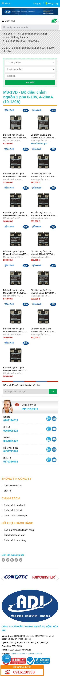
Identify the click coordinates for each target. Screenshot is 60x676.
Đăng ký (37, 3)
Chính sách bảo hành (14, 505)
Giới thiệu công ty (13, 485)
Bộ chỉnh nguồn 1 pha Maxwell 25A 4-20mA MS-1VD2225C (43, 215)
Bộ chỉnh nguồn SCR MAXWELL (22, 41)
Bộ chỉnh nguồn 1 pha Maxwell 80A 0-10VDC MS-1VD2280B (43, 293)
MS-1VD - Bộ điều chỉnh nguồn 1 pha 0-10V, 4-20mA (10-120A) (28, 49)
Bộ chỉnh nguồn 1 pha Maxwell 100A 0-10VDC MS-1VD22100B (14, 293)
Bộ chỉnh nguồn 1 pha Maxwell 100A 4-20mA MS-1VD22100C (43, 138)
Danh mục (10, 20)
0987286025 (10, 420)
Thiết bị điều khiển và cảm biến (32, 33)
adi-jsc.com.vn (35, 653)
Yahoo (48, 418)
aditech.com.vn (18, 653)
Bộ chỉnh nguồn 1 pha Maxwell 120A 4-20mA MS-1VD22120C (15, 138)
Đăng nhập (53, 3)
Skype (54, 418)
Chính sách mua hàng (15, 540)
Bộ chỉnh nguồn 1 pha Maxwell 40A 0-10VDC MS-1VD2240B (15, 332)
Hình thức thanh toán (14, 535)
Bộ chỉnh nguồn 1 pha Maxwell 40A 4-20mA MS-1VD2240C (15, 215)
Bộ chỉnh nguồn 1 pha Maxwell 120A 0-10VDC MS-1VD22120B (42, 254)
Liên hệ (7, 490)
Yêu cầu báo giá (39, 143)
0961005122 (10, 441)
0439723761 (10, 451)
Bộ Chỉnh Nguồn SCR (17, 37)
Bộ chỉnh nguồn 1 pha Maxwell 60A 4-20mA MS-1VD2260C (43, 176)
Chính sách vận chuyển (16, 515)
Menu (7, 3)
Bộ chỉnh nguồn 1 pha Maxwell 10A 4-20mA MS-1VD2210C (15, 254)
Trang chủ (7, 33)
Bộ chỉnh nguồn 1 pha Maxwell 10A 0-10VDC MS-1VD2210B (15, 370)
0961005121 (10, 430)
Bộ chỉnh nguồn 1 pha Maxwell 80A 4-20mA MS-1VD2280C (15, 176)
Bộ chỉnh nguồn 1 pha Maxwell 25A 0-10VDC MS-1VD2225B (43, 332)
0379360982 (10, 461)
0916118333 (30, 409)
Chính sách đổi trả (13, 510)
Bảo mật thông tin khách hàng (19, 530)
